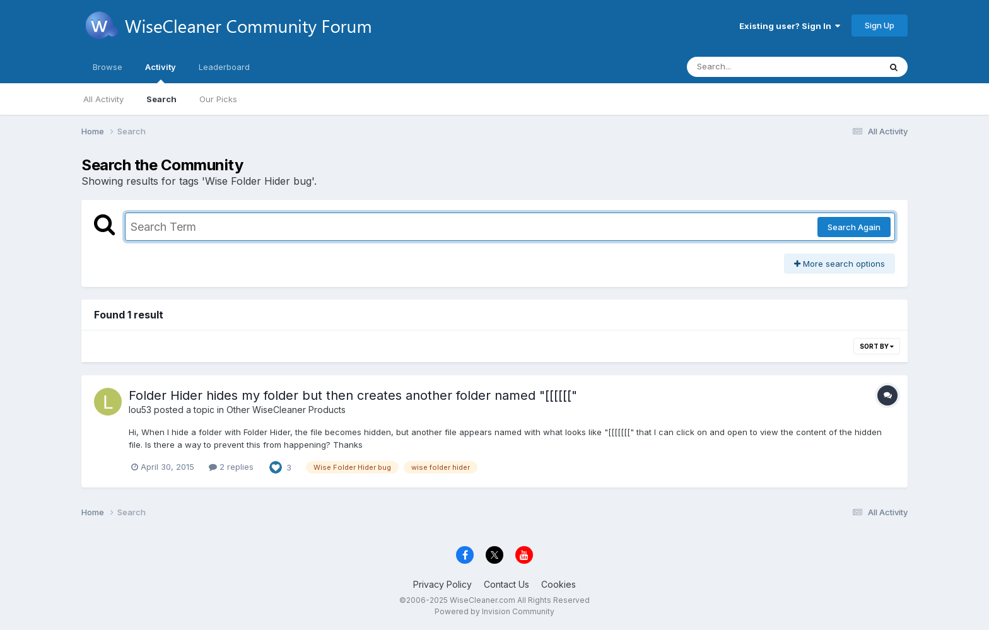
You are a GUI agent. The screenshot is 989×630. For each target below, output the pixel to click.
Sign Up (879, 25)
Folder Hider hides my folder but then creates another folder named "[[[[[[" (353, 395)
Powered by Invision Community (494, 611)
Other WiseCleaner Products (286, 409)
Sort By (877, 346)
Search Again (854, 227)
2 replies (231, 467)
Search (161, 99)
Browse (107, 67)
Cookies (558, 584)
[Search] (749, 67)
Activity (160, 72)
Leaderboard (224, 67)
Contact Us (506, 584)
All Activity (103, 99)
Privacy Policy (442, 584)
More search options (839, 264)
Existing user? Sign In (789, 26)
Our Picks (218, 99)
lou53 (140, 409)
